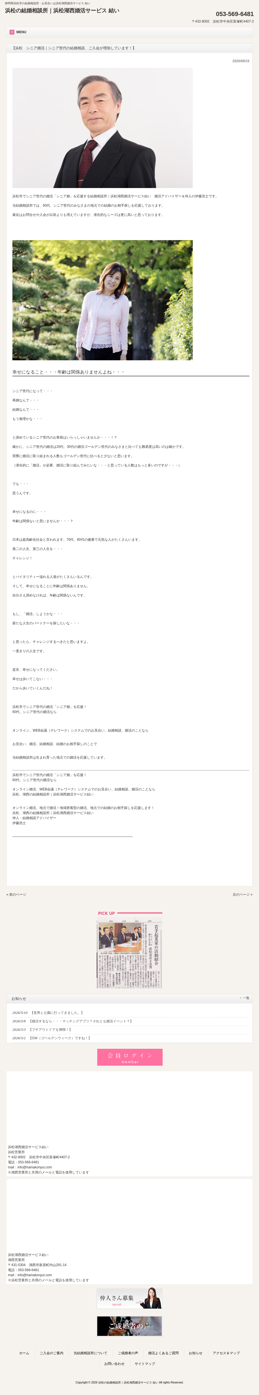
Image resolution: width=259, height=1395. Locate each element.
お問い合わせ (114, 1364)
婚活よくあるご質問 (163, 1353)
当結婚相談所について (90, 1353)
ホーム (24, 1353)
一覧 (246, 998)
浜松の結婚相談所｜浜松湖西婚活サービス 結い (62, 11)
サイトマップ (145, 1364)
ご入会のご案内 (51, 1353)
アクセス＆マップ (226, 1353)
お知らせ (195, 1353)
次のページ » (243, 895)
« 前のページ (16, 895)
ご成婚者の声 (128, 1353)
